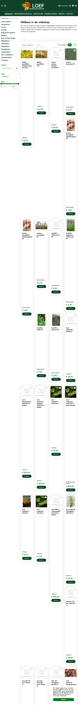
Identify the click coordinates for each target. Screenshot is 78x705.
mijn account (44, 674)
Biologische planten (8, 33)
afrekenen (43, 682)
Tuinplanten (5, 46)
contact (23, 680)
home (22, 674)
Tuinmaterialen (6, 57)
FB (2, 6)
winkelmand (43, 680)
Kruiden (4, 30)
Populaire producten (49, 567)
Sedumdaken (6, 52)
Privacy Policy (40, 703)
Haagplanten (5, 49)
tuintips (23, 685)
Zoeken (70, 6)
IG (5, 6)
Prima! (63, 699)
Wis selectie (16, 70)
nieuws (23, 682)
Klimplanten (5, 41)
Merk (3, 74)
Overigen (4, 60)
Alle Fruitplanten (7, 55)
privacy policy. (72, 683)
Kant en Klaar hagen (8, 38)
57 (58, 562)
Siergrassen (5, 24)
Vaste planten (6, 22)
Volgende (62, 562)
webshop (23, 677)
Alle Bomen (5, 44)
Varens (3, 27)
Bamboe (4, 35)
